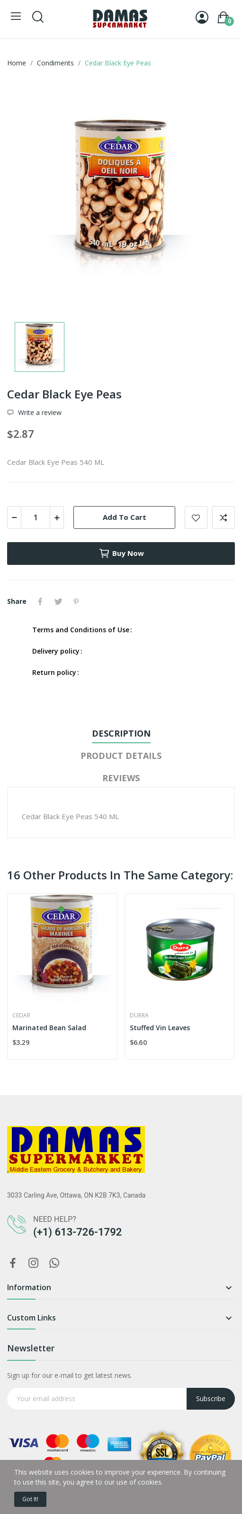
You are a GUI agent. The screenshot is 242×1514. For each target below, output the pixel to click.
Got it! (30, 1499)
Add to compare (223, 517)
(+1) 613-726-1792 (77, 1232)
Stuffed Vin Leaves (160, 1027)
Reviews (121, 778)
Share (40, 601)
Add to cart (124, 517)
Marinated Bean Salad (49, 1027)
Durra (139, 1015)
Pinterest (76, 601)
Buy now (121, 553)
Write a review (39, 412)
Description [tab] (121, 733)
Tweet (58, 601)
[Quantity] (35, 517)
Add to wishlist (196, 517)
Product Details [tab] (121, 755)
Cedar (21, 1015)
